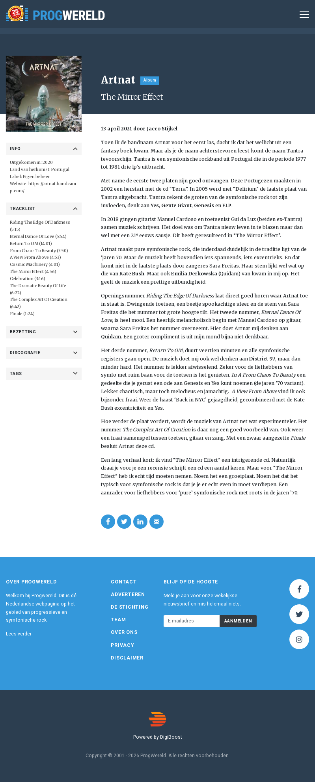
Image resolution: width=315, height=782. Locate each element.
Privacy (122, 645)
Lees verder (19, 634)
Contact (123, 582)
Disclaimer (127, 658)
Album (150, 80)
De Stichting (129, 607)
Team (118, 619)
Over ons (124, 632)
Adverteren (128, 594)
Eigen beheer (36, 176)
